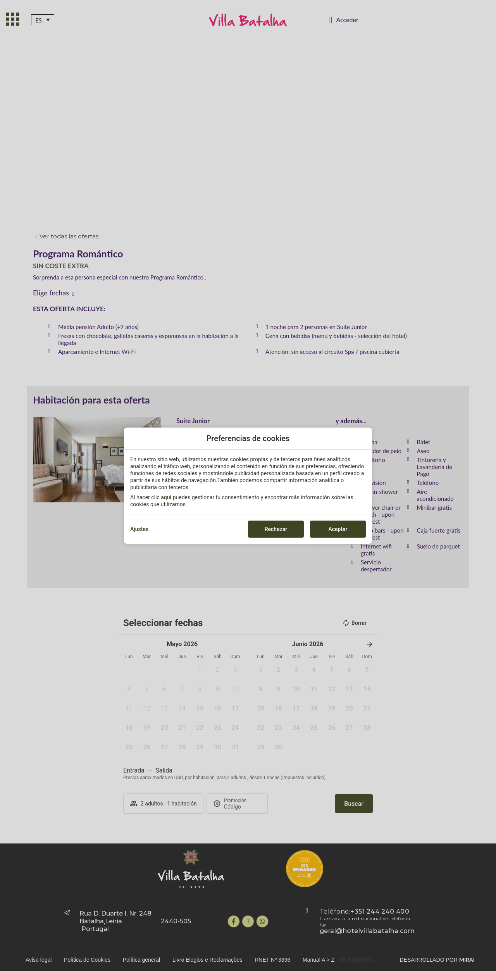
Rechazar (276, 529)
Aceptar (337, 529)
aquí (166, 497)
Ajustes (139, 529)
